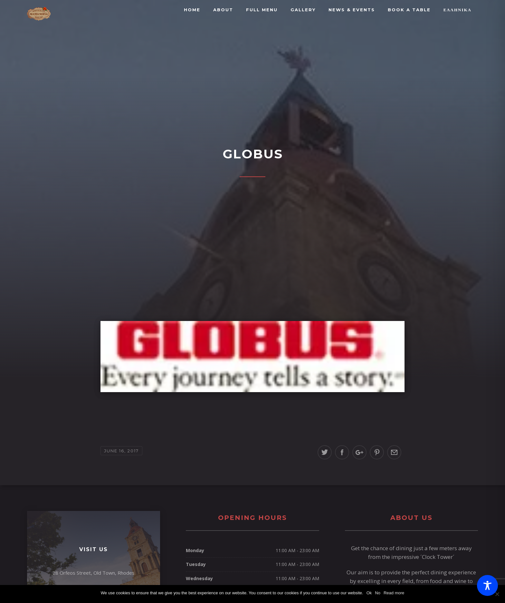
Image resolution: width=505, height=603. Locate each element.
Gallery (303, 9)
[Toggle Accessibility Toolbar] (487, 585)
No (377, 592)
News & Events (352, 9)
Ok (369, 592)
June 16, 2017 (121, 450)
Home (192, 9)
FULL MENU (262, 9)
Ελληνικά (457, 9)
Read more (394, 592)
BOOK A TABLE (409, 9)
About (223, 9)
